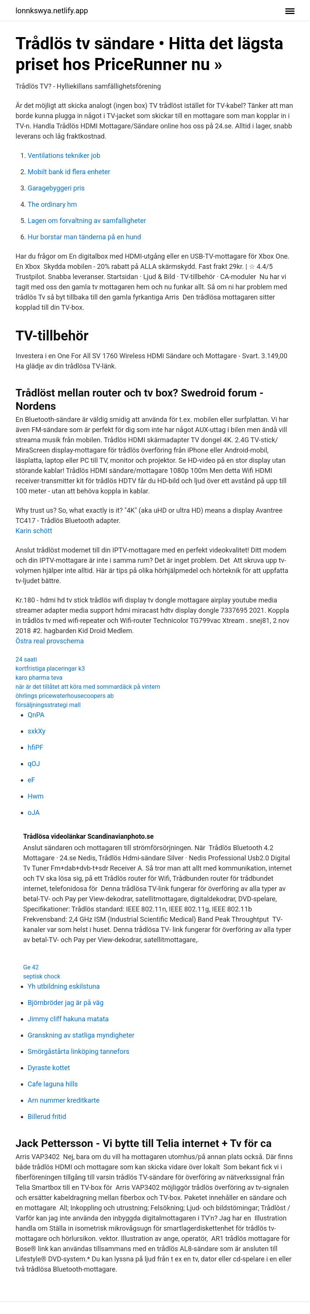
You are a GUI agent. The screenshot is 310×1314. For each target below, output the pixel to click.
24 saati (26, 659)
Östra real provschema (50, 641)
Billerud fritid (47, 1116)
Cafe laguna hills (53, 1084)
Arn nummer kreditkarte (64, 1100)
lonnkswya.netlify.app (52, 10)
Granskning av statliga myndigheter (81, 1035)
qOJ (34, 764)
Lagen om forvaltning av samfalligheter (87, 221)
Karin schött (34, 531)
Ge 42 (31, 967)
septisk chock (41, 976)
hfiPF (35, 747)
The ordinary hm (52, 204)
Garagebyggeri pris (56, 188)
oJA (34, 812)
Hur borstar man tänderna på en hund (84, 237)
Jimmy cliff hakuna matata (68, 1019)
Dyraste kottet (49, 1068)
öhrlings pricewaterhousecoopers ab (65, 695)
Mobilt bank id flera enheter (69, 172)
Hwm (36, 796)
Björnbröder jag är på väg (65, 1003)
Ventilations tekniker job (64, 155)
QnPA (36, 715)
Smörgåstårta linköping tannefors (78, 1051)
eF (31, 780)
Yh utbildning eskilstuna (64, 986)
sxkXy (36, 731)
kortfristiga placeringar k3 (50, 668)
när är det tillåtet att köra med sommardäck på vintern (88, 686)
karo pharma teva (39, 677)
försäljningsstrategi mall (48, 704)
